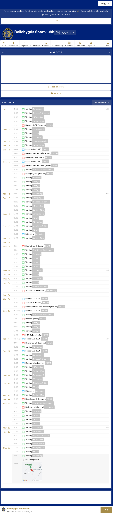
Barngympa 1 (38, 109)
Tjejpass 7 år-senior (41, 113)
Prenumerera (56, 86)
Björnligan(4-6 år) (40, 141)
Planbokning (57, 43)
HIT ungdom (38, 117)
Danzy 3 (36, 190)
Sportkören (40, 234)
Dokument (80, 43)
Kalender (69, 43)
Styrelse (91, 43)
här (78, 11)
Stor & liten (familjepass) (43, 169)
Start (4, 43)
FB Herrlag (37, 137)
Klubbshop (35, 43)
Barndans (37, 177)
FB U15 (50, 125)
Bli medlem (13, 43)
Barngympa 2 (38, 129)
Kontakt (45, 43)
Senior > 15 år (38, 121)
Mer (107, 43)
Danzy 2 (36, 185)
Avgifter (24, 43)
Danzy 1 (36, 181)
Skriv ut (56, 93)
